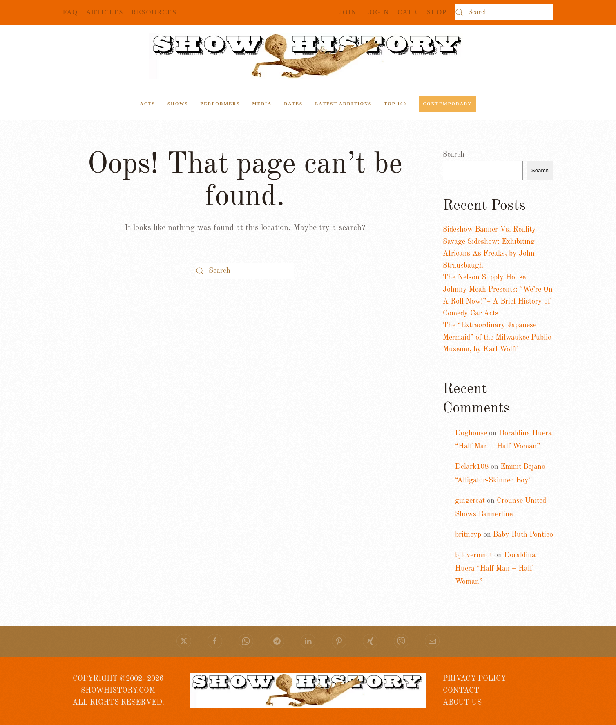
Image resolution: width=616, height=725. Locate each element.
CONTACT (461, 690)
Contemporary (447, 103)
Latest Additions (343, 103)
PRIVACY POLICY (474, 678)
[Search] (504, 12)
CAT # (408, 12)
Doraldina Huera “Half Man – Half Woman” (495, 568)
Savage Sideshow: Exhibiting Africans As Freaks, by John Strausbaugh (489, 254)
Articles (104, 12)
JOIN (348, 12)
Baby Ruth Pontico (523, 534)
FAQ (70, 12)
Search (453, 154)
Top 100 (395, 103)
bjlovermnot (473, 555)
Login (377, 12)
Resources (154, 12)
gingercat (470, 500)
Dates (293, 103)
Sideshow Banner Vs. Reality (489, 229)
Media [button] (262, 103)
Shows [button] (177, 103)
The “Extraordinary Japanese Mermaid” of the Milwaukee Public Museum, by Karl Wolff (497, 337)
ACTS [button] (147, 103)
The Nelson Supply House (484, 277)
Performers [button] (220, 103)
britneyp (468, 534)
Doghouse (471, 433)
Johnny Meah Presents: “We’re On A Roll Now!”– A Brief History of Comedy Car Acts (498, 301)
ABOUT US (462, 702)
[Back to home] (308, 56)
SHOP (437, 12)
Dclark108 (472, 467)
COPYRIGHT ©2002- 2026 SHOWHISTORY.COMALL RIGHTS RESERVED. (118, 691)
